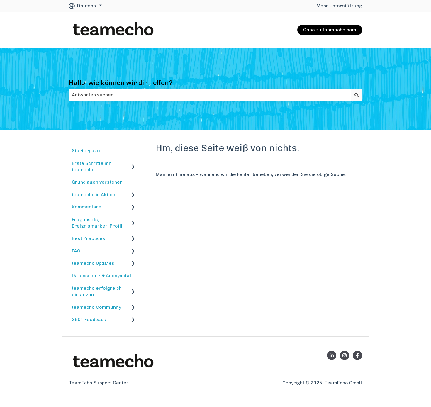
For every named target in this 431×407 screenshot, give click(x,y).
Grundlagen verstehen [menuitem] (97, 182)
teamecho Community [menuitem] (96, 307)
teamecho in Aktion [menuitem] (93, 194)
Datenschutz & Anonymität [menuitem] (101, 275)
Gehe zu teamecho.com (329, 30)
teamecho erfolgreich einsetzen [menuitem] (97, 291)
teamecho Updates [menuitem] (93, 263)
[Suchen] (356, 95)
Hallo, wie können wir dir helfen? (120, 83)
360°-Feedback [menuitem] (89, 319)
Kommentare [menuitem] (86, 207)
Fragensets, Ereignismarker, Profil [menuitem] (97, 223)
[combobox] (210, 95)
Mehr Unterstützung (339, 6)
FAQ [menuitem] (76, 251)
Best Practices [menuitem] (88, 238)
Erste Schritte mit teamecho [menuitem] (92, 166)
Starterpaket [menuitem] (87, 150)
